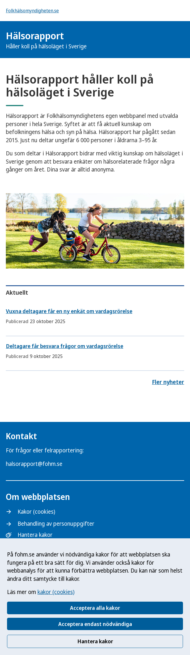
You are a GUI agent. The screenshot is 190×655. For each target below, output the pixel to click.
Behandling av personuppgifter (56, 523)
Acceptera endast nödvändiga (95, 623)
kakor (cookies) (55, 592)
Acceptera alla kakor (95, 607)
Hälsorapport (46, 40)
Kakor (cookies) (36, 511)
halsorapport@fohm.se (34, 464)
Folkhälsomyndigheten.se (32, 10)
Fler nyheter (168, 382)
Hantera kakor (95, 641)
